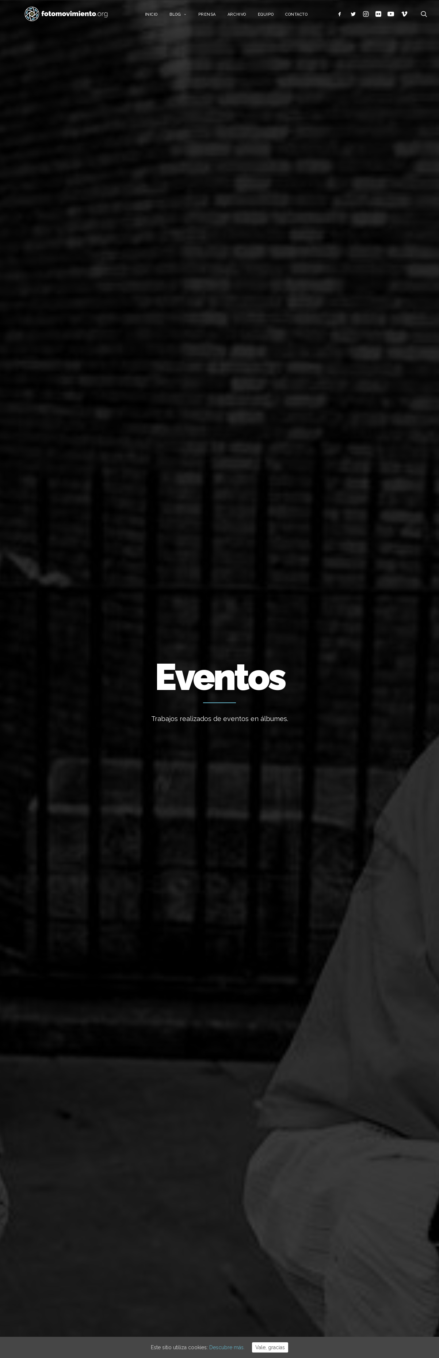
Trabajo (348, 1188)
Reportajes (288, 305)
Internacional (74, 305)
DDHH (206, 305)
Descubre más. (227, 1347)
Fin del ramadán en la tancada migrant (63, 707)
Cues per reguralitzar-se (256, 1235)
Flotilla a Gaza (244, 1255)
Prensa (216, 17)
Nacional (38, 305)
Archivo (246, 17)
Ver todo (397, 305)
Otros (319, 305)
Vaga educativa (245, 1176)
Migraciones (116, 305)
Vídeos (257, 305)
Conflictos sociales (166, 305)
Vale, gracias (270, 1347)
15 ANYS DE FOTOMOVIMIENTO (265, 1196)
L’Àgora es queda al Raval (257, 1215)
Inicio (160, 17)
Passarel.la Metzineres (65, 481)
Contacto (305, 17)
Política (348, 1232)
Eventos (230, 305)
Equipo (275, 17)
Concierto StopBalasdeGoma (340, 487)
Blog (187, 17)
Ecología (349, 1176)
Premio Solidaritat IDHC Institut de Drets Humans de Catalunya (219, 536)
